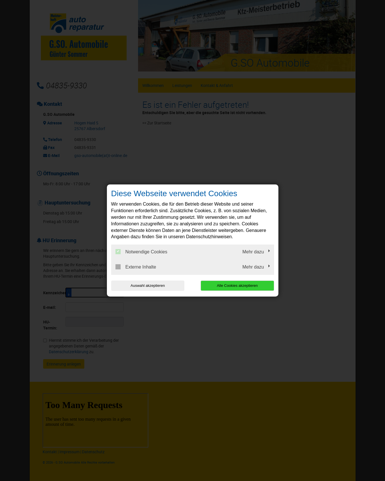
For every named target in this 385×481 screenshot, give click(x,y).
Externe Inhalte (135, 266)
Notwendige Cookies (141, 251)
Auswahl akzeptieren (148, 285)
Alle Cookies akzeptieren (237, 285)
